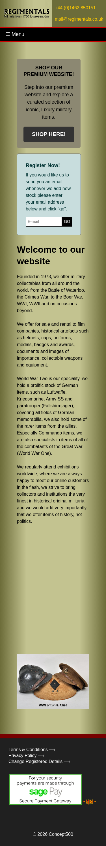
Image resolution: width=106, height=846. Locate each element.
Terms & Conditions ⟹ (31, 749)
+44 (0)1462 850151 (75, 7)
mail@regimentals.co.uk (79, 19)
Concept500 (61, 834)
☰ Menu (15, 34)
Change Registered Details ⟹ (39, 761)
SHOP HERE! (49, 134)
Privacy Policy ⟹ (26, 755)
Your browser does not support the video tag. (59, 588)
